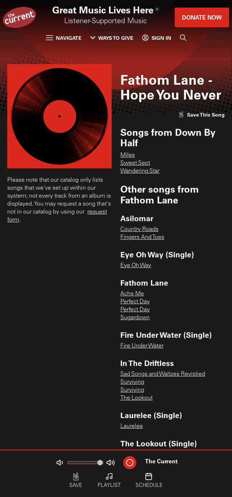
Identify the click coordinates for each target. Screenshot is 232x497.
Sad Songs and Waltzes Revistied (162, 374)
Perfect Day (135, 302)
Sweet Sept (135, 163)
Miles (127, 155)
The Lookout (136, 398)
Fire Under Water (141, 346)
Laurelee (131, 426)
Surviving (132, 382)
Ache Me (132, 294)
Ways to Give (111, 37)
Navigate (64, 37)
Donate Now (202, 17)
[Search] (183, 37)
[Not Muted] (59, 463)
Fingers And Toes (142, 237)
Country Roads (139, 229)
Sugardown (135, 318)
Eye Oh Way (135, 266)
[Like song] (201, 114)
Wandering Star (140, 171)
